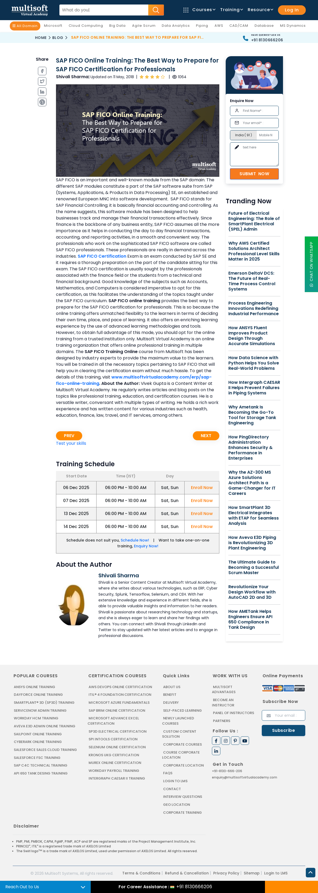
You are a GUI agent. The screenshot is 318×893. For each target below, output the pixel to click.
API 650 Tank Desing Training (41, 772)
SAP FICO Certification (102, 256)
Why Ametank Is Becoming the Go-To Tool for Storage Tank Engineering (252, 415)
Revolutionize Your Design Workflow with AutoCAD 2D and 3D (252, 592)
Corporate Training (182, 811)
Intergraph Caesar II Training (117, 778)
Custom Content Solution (179, 734)
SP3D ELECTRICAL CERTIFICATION (117, 731)
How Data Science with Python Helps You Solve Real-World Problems (253, 363)
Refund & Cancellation (187, 872)
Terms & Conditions (141, 872)
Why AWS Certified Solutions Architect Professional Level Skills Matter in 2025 (254, 251)
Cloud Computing (87, 26)
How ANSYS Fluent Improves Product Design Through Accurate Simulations (251, 335)
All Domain (25, 25)
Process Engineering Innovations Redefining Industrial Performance (253, 308)
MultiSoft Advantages (224, 689)
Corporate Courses (182, 744)
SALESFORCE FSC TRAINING (37, 757)
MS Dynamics (294, 26)
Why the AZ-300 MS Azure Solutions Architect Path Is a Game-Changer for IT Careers (252, 483)
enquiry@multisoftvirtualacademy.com (244, 777)
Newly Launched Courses (178, 721)
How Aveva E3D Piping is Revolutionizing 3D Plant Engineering (252, 543)
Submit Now (254, 174)
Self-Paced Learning (182, 710)
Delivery (170, 702)
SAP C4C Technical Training (41, 765)
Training (231, 10)
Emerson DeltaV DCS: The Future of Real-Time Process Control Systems (251, 281)
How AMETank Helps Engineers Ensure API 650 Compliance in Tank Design (250, 619)
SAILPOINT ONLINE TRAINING (38, 733)
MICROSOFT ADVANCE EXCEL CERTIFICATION (113, 721)
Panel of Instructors (234, 712)
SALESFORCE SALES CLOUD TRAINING (45, 749)
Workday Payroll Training (114, 770)
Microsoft (54, 26)
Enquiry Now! (146, 546)
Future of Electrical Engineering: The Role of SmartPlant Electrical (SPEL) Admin (254, 221)
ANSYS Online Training (35, 686)
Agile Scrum (145, 26)
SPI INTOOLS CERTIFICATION (113, 738)
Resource (260, 10)
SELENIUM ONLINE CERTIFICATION (118, 746)
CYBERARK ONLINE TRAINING (38, 741)
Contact (172, 788)
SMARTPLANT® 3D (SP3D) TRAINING (44, 702)
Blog (57, 37)
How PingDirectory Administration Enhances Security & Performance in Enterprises (250, 447)
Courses (199, 10)
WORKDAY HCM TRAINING (36, 718)
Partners (221, 720)
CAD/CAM (240, 26)
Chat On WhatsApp (311, 264)
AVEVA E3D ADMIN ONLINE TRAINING (45, 725)
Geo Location (176, 804)
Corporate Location (183, 764)
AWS (220, 26)
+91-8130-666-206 (227, 770)
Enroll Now (202, 488)
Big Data (118, 26)
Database (266, 26)
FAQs (167, 772)
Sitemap (252, 872)
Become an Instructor (223, 702)
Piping (203, 26)
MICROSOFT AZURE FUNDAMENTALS (119, 702)
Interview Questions (183, 796)
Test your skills (71, 443)
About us (171, 686)
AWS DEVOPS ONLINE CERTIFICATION (121, 686)
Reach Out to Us (22, 887)
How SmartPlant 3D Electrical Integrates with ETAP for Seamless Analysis (253, 515)
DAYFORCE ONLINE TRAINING (39, 694)
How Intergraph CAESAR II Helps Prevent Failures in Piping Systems (254, 388)
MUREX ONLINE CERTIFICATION (115, 762)
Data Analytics (177, 26)
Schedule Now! (135, 540)
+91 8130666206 (267, 40)
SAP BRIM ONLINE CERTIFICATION (117, 710)
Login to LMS (175, 780)
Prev (69, 436)
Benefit (170, 694)
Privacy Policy (226, 872)
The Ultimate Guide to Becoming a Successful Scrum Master (253, 567)
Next (206, 436)
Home (41, 37)
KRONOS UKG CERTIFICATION (114, 754)
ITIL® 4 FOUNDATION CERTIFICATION (120, 694)
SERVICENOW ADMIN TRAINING (40, 710)
